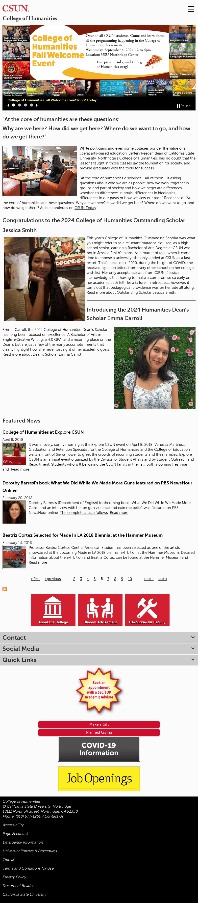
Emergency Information (22, 842)
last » (162, 579)
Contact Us (53, 816)
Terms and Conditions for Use (27, 868)
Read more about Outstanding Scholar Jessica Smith (131, 292)
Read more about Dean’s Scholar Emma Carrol (41, 354)
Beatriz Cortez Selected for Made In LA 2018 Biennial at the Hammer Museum (82, 535)
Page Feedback (15, 834)
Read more (20, 469)
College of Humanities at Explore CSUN (43, 432)
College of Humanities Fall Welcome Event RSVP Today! (52, 100)
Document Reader (17, 886)
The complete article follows (84, 513)
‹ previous (53, 579)
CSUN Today (85, 208)
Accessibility (13, 825)
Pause (185, 106)
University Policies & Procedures (29, 851)
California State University (24, 894)
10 (130, 579)
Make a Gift (99, 724)
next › (149, 579)
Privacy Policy (14, 877)
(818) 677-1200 (28, 816)
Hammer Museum (165, 557)
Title (8, 860)
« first (35, 579)
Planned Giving (99, 732)
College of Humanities (138, 158)
